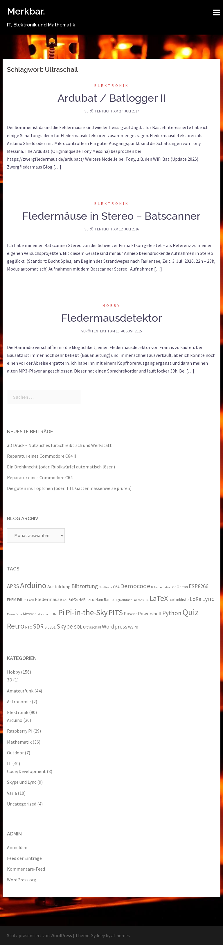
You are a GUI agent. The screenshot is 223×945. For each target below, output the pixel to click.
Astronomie (19, 701)
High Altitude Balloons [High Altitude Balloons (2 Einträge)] (129, 600)
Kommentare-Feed (26, 869)
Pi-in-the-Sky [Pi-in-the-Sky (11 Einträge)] (87, 612)
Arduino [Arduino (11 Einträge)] (33, 585)
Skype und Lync (21, 782)
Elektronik (111, 85)
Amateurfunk (20, 691)
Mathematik (19, 742)
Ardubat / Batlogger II (111, 98)
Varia (12, 793)
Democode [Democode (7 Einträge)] (135, 586)
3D (9, 680)
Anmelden (17, 847)
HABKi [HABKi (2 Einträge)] (91, 600)
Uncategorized (21, 804)
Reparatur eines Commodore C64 (40, 477)
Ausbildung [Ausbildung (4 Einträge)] (59, 586)
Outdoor (15, 753)
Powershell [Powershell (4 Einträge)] (149, 613)
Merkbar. (26, 11)
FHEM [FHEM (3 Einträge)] (11, 599)
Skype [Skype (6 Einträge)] (65, 626)
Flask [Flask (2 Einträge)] (30, 600)
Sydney (98, 935)
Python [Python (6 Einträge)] (171, 613)
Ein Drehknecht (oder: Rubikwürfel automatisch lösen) (61, 467)
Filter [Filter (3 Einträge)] (21, 599)
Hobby (111, 305)
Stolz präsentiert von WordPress (39, 935)
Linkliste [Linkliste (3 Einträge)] (182, 599)
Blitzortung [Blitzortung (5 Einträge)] (84, 586)
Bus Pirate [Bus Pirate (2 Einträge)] (105, 587)
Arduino (14, 720)
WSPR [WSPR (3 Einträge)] (133, 627)
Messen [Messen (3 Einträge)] (30, 613)
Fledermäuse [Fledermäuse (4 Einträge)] (48, 599)
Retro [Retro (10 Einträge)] (15, 626)
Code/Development (26, 771)
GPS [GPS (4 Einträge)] (73, 599)
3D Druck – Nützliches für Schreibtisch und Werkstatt (59, 445)
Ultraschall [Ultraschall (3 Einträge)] (92, 627)
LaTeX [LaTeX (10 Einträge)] (159, 598)
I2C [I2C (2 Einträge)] (147, 600)
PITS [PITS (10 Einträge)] (116, 612)
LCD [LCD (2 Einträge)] (171, 600)
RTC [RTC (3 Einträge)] (28, 627)
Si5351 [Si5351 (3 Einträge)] (50, 627)
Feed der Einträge (24, 858)
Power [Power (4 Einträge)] (130, 613)
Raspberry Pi (19, 731)
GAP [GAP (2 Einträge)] (65, 600)
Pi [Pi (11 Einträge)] (61, 612)
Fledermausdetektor (111, 318)
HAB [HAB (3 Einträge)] (82, 599)
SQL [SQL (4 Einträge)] (78, 627)
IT (9, 763)
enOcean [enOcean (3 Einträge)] (180, 586)
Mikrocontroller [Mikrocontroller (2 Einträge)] (47, 614)
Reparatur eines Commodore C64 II (41, 456)
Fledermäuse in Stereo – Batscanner (111, 216)
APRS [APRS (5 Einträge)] (13, 586)
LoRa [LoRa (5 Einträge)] (195, 598)
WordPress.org (21, 880)
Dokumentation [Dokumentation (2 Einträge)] (161, 587)
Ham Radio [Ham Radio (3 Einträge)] (105, 599)
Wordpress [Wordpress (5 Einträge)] (114, 626)
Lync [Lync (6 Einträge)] (208, 599)
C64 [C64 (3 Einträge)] (116, 586)
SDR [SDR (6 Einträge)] (38, 626)
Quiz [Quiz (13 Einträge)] (190, 612)
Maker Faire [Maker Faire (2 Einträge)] (14, 614)
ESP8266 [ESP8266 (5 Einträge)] (198, 586)
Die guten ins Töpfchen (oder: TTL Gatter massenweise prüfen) (69, 488)
